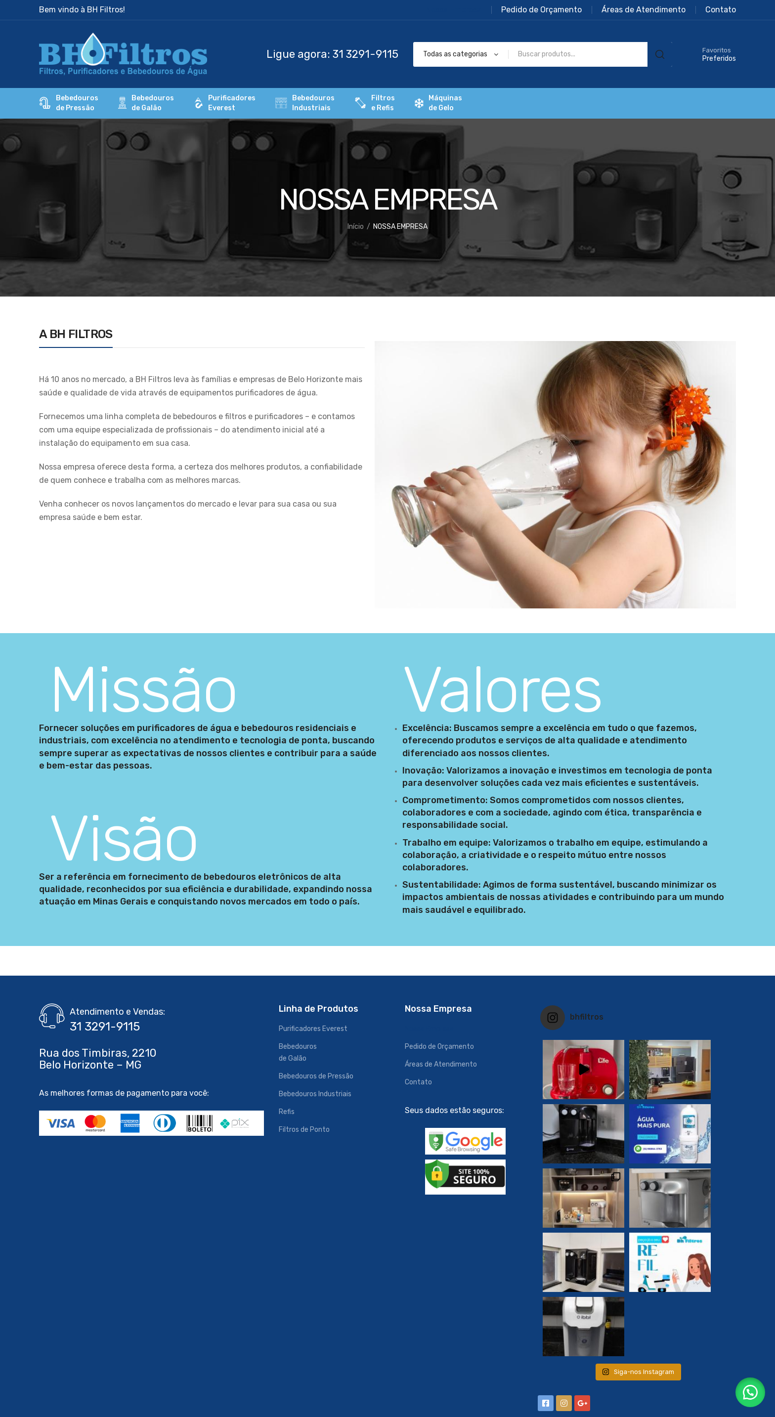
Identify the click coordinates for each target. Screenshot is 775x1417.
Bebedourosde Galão (146, 103)
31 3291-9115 (105, 1026)
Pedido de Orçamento (439, 1046)
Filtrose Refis (374, 103)
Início (355, 226)
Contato (418, 1082)
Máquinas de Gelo (438, 103)
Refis (287, 1112)
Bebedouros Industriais (315, 1094)
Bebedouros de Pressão (316, 1076)
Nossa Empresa (429, 1029)
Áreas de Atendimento (441, 1064)
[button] (750, 1392)
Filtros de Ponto (304, 1129)
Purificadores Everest (313, 1029)
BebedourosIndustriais (305, 103)
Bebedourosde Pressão (68, 103)
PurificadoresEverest (225, 103)
